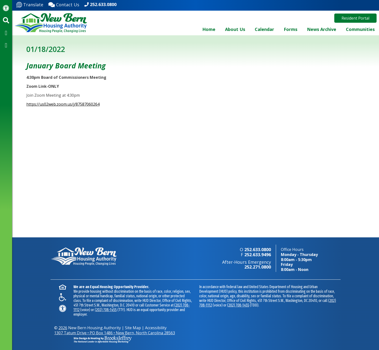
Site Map (133, 327)
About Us (235, 29)
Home (208, 29)
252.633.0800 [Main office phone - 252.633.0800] (103, 4)
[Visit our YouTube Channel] (6, 45)
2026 (62, 327)
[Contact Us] (63, 4)
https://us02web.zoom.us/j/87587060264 (63, 104)
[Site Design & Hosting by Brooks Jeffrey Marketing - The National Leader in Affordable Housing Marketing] (304, 329)
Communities (360, 29)
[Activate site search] (6, 20)
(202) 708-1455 (106, 309)
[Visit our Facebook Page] (6, 32)
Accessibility (156, 327)
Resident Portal (355, 18)
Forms (290, 29)
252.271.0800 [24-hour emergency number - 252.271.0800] (257, 267)
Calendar (264, 29)
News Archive (321, 29)
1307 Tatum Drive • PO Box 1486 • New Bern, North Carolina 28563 (114, 332)
